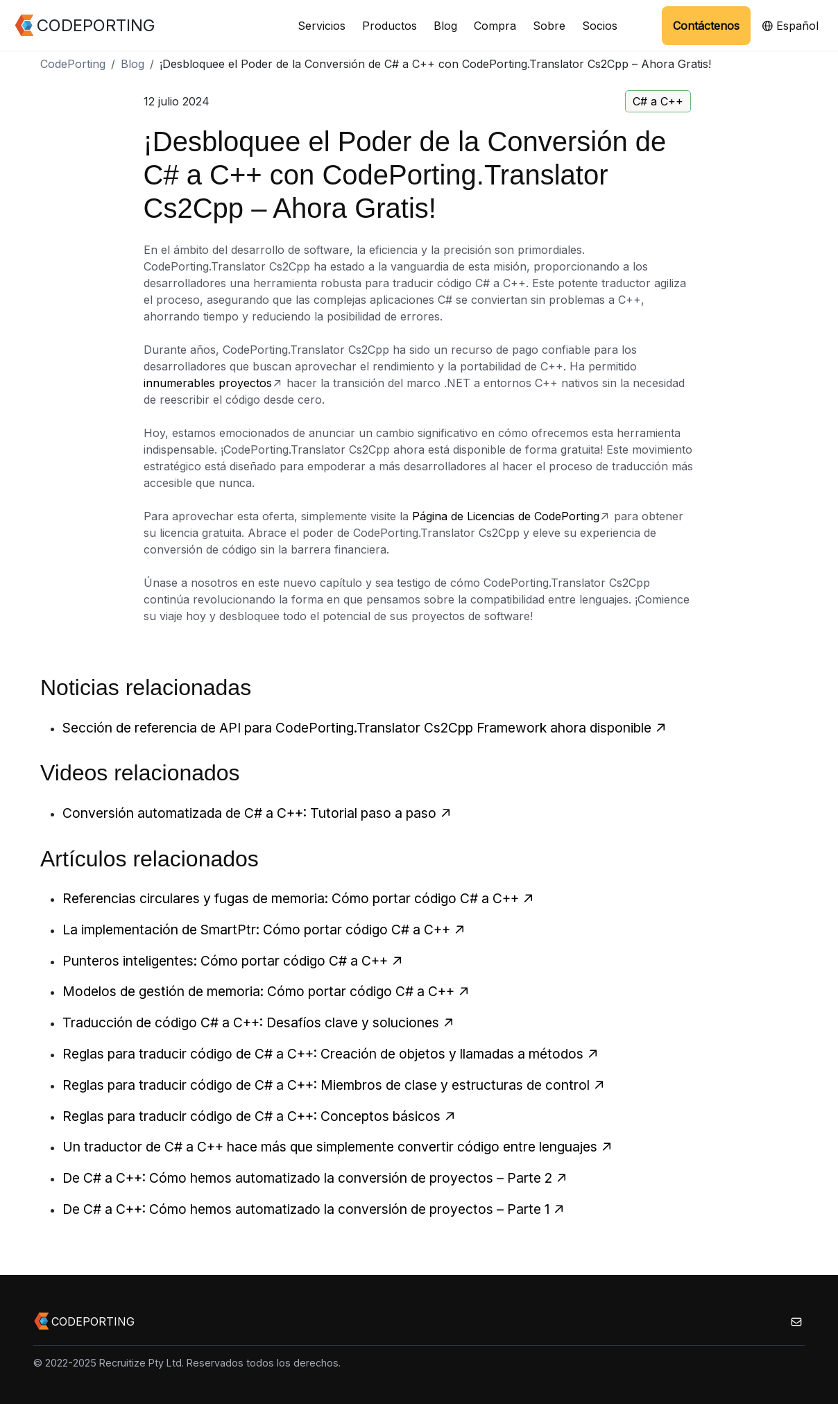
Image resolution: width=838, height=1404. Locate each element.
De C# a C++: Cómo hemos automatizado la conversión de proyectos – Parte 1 (313, 1209)
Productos (389, 26)
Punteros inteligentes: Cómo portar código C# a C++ (233, 960)
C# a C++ (658, 101)
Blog (445, 26)
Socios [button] (599, 26)
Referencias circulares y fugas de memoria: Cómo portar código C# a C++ (298, 898)
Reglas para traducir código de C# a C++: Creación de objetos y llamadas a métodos (330, 1053)
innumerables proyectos (208, 383)
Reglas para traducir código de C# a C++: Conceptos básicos (259, 1116)
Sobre (549, 26)
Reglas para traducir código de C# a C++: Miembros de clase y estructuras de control (334, 1085)
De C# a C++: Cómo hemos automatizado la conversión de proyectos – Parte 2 (315, 1178)
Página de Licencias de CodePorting (505, 516)
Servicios (321, 26)
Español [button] (790, 26)
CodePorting (72, 64)
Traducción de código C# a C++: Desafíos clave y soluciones (258, 1022)
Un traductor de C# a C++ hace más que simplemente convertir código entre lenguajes (337, 1146)
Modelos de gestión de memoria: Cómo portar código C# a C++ (266, 991)
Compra (495, 26)
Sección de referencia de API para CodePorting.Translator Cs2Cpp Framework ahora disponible (364, 727)
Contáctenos (706, 26)
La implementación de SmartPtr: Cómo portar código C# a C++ (264, 929)
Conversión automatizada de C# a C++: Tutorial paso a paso (257, 813)
